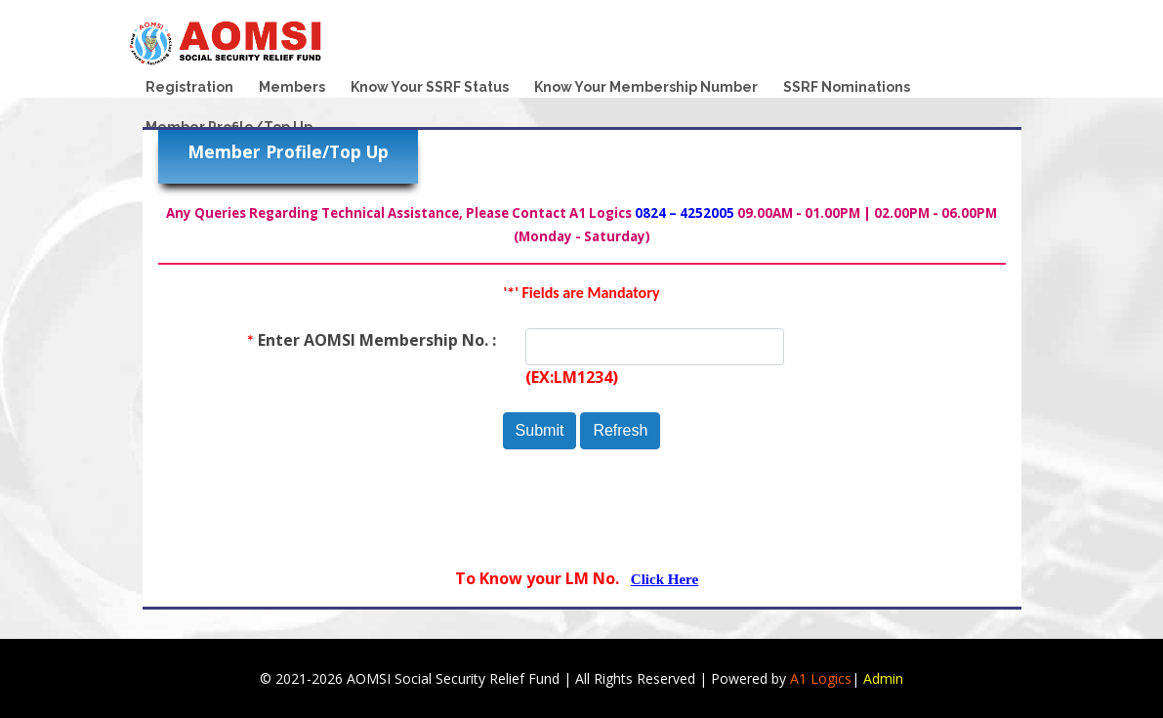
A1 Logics (820, 678)
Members (292, 87)
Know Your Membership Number (646, 87)
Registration (189, 87)
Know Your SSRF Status (430, 87)
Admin (883, 678)
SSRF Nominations (846, 87)
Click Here (664, 579)
